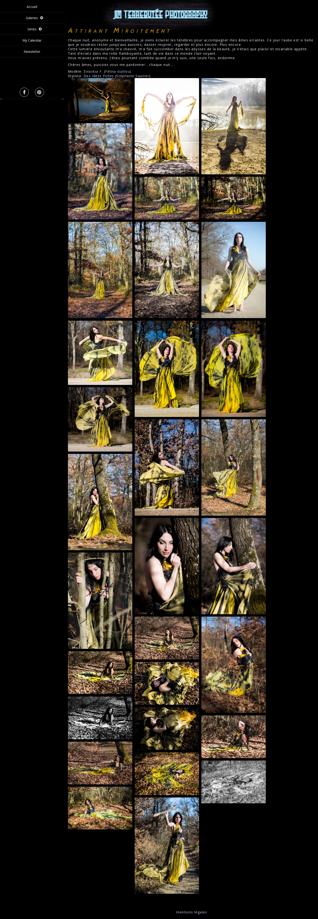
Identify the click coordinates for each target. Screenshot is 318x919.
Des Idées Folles (99, 76)
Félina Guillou (117, 71)
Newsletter (32, 51)
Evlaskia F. (93, 71)
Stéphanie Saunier (132, 76)
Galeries (32, 18)
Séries (32, 29)
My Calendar (31, 40)
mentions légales (191, 912)
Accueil (32, 6)
